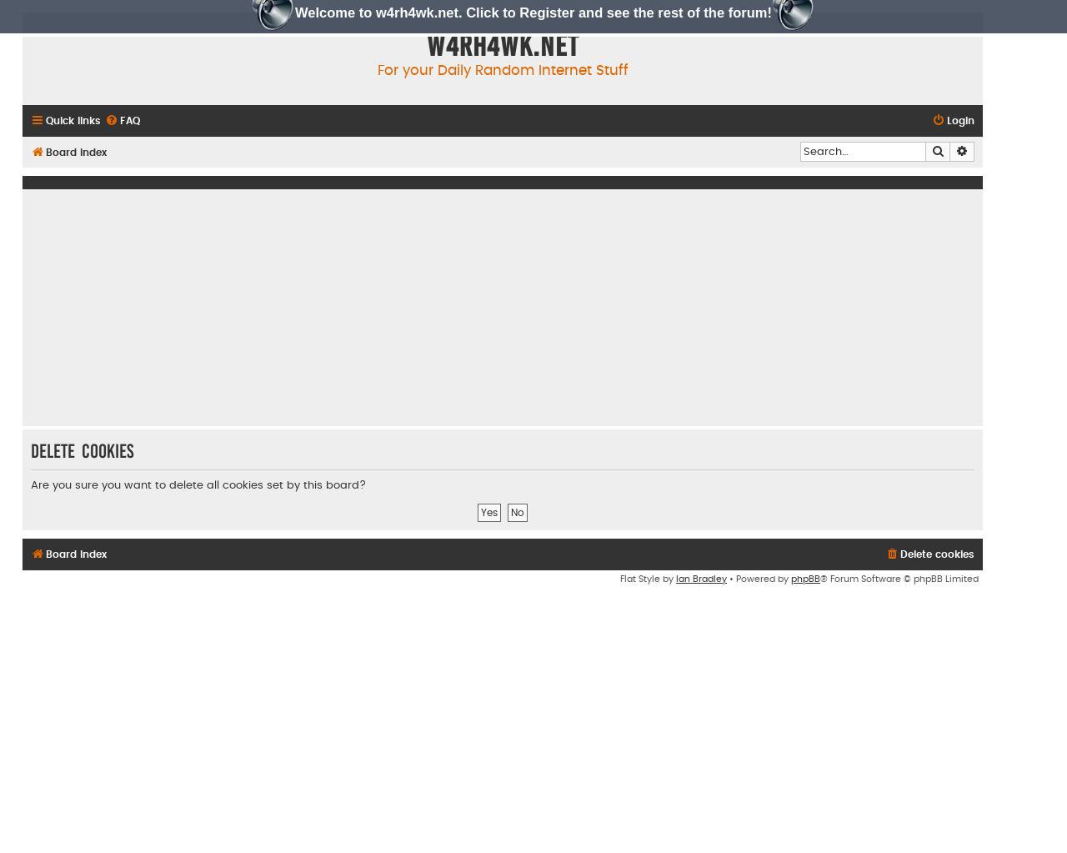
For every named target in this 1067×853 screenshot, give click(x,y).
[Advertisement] (502, 307)
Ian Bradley (701, 579)
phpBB (805, 579)
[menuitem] (122, 121)
